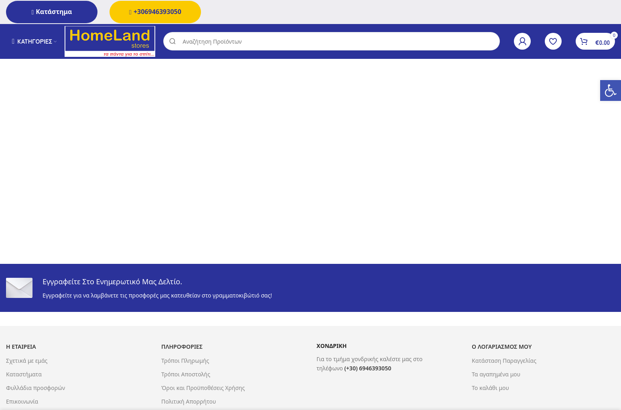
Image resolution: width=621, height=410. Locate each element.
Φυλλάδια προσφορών (35, 389)
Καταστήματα (24, 375)
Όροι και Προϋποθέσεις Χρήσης (203, 389)
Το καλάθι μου (490, 389)
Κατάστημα (51, 11)
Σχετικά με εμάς (26, 362)
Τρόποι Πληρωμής (185, 362)
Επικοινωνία (22, 402)
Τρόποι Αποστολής (185, 375)
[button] (610, 90)
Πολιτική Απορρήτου (188, 402)
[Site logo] (112, 41)
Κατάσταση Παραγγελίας (504, 362)
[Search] (333, 42)
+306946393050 (155, 11)
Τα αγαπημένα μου (496, 375)
